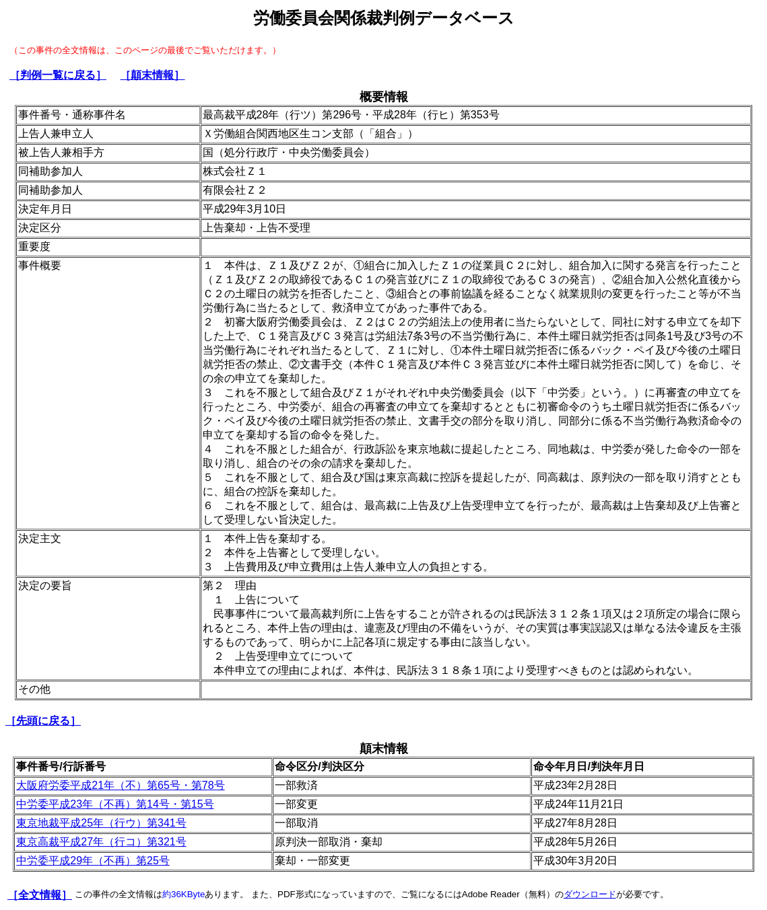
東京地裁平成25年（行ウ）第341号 (101, 823)
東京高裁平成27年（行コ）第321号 (101, 841)
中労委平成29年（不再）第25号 (93, 860)
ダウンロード (590, 894)
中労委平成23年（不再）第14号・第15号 (114, 804)
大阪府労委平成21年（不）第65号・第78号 (120, 785)
